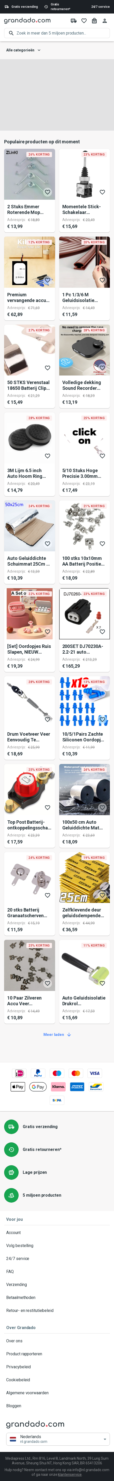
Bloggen (57, 1405)
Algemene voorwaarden (57, 1392)
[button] (58, 1439)
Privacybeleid (57, 1367)
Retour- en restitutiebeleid (57, 1310)
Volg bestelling (57, 1245)
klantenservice (69, 1474)
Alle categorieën (23, 50)
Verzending (57, 1284)
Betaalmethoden (57, 1297)
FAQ (57, 1271)
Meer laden (57, 1035)
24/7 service (100, 7)
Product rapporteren (57, 1354)
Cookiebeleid (57, 1379)
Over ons (57, 1341)
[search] (63, 33)
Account (57, 1232)
